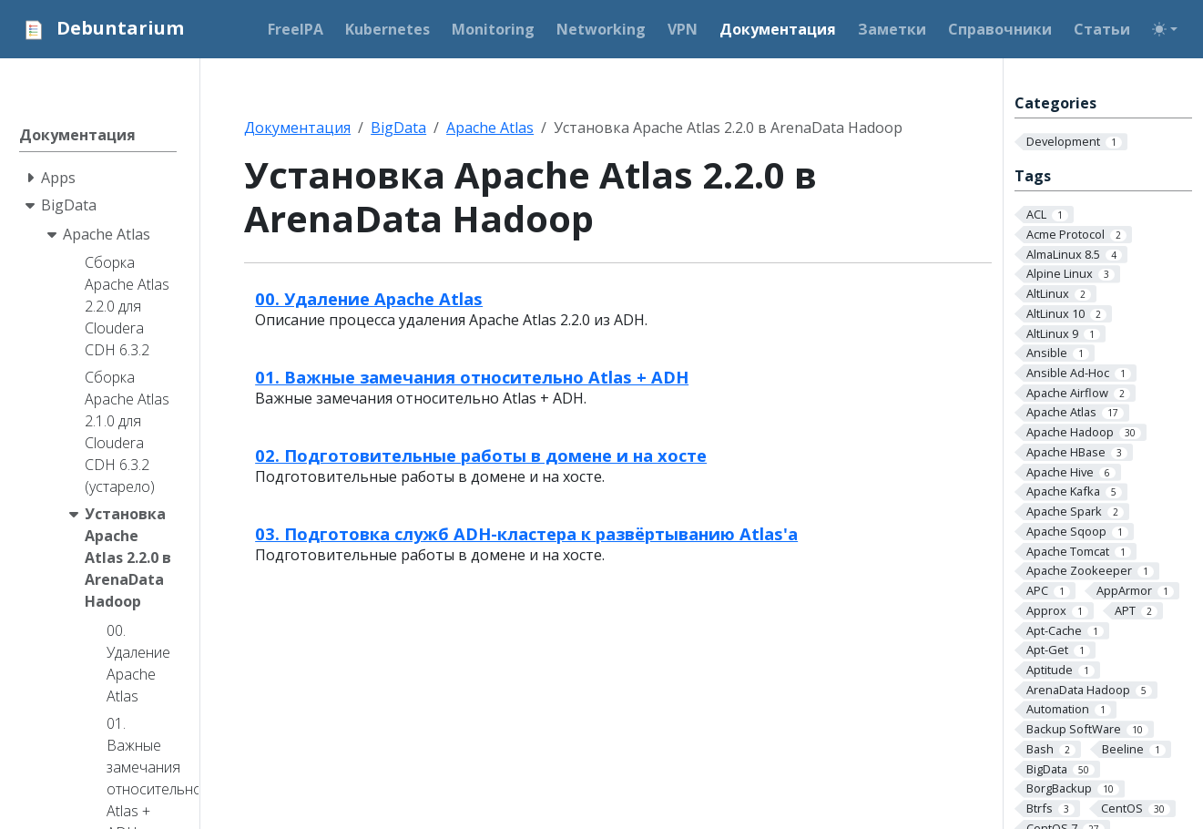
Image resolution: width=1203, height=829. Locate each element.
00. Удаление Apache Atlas (369, 298)
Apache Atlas (490, 128)
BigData (398, 128)
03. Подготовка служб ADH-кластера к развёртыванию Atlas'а (526, 533)
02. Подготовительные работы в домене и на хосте (481, 455)
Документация (297, 128)
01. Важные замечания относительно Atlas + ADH (471, 376)
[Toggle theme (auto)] (1165, 29)
